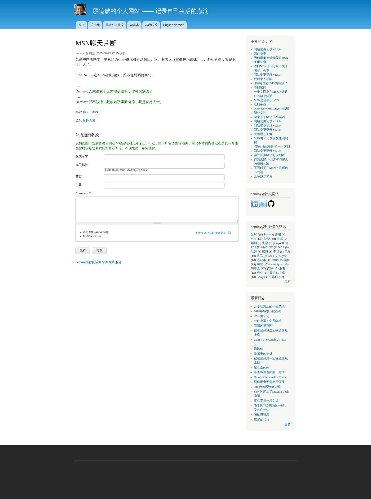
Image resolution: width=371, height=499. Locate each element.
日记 (272, 272)
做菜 (267, 239)
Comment (83, 193)
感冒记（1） (262, 419)
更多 (287, 281)
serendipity (276, 264)
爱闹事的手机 (263, 353)
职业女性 (260, 112)
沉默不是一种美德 (266, 401)
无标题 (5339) (263, 134)
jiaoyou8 (278, 243)
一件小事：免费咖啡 (268, 321)
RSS (253, 247)
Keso (271, 256)
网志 (260, 264)
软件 (270, 268)
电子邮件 (81, 165)
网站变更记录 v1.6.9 (267, 151)
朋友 (282, 268)
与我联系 (151, 25)
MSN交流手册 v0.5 (266, 100)
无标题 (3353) (263, 176)
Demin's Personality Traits (270, 377)
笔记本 (261, 260)
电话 (276, 251)
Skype (283, 256)
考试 (280, 239)
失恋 (265, 243)
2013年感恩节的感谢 (268, 387)
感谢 (265, 251)
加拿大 (255, 268)
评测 (278, 234)
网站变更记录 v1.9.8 (267, 121)
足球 (254, 234)
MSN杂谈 (89, 120)
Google (261, 277)
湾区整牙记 (261, 316)
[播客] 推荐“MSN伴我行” (270, 83)
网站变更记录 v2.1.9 (267, 49)
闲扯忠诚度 (261, 414)
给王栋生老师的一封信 (269, 372)
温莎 (254, 251)
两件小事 (260, 53)
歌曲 (275, 277)
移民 (260, 256)
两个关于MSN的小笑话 (269, 117)
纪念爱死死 (261, 367)
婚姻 (254, 243)
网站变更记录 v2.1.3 (267, 74)
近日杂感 (260, 104)
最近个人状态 (115, 25)
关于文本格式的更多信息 (210, 233)
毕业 (260, 272)
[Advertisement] (185, 477)
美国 (287, 260)
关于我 (95, 25)
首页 (81, 25)
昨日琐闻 (260, 87)
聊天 (86, 112)
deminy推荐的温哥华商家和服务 (98, 262)
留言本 (134, 25)
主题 (78, 185)
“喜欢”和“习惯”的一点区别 (272, 147)
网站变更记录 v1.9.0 (267, 125)
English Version (173, 25)
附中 (267, 234)
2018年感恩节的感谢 (268, 311)
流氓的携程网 (263, 325)
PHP (275, 260)
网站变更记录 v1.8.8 (267, 129)
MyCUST (267, 247)
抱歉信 (258, 348)
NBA (281, 247)
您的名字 (81, 156)
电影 (287, 251)
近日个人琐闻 (263, 79)
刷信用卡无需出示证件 (269, 382)
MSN (95, 112)
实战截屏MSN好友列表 (269, 155)
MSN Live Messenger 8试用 (271, 108)
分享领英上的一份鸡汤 (269, 306)
